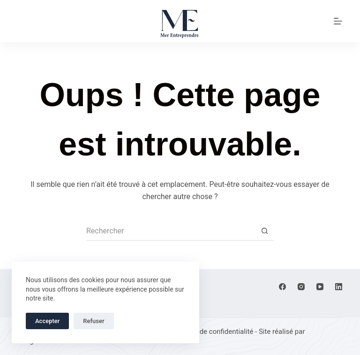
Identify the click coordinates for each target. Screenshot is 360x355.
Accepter (47, 320)
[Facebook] (282, 286)
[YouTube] (319, 286)
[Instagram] (301, 286)
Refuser (93, 320)
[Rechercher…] (170, 231)
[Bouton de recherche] (264, 231)
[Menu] (338, 21)
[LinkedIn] (338, 286)
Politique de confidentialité (211, 331)
